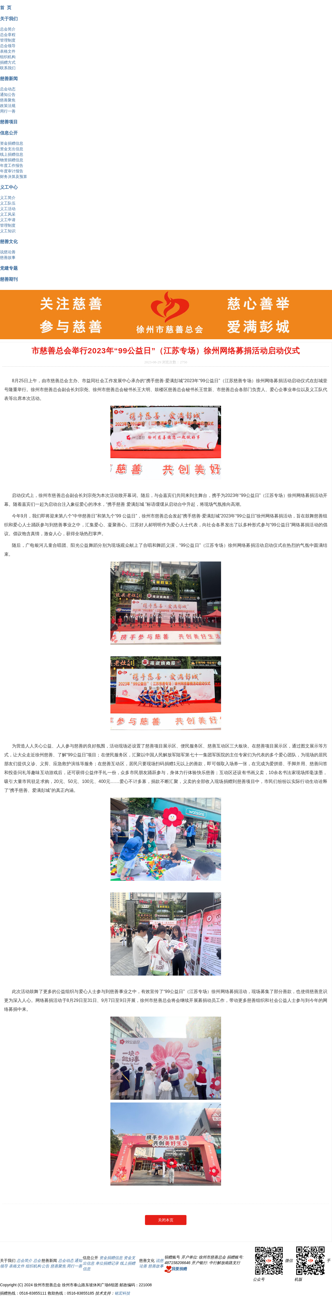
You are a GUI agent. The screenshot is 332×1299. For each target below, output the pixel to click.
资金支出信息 (11, 149)
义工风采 (7, 214)
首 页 (5, 7)
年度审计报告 (11, 171)
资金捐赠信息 (11, 143)
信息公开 (9, 132)
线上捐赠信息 (11, 154)
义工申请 (7, 220)
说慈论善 (7, 252)
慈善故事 (7, 257)
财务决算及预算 (13, 176)
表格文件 (7, 51)
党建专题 (9, 268)
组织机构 (7, 57)
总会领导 (7, 46)
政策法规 (7, 105)
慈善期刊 (9, 279)
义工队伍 (7, 203)
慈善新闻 (9, 78)
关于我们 (9, 18)
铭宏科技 (122, 1293)
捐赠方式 (7, 62)
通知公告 (7, 94)
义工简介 (7, 197)
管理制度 (7, 40)
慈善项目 (9, 121)
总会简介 (7, 29)
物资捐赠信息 (11, 160)
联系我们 (7, 68)
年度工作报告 (11, 165)
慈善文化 (9, 241)
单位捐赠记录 (107, 1263)
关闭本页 (165, 1220)
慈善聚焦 (7, 100)
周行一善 (7, 111)
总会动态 (7, 89)
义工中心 (9, 187)
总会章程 (7, 34)
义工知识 (7, 231)
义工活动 (7, 208)
